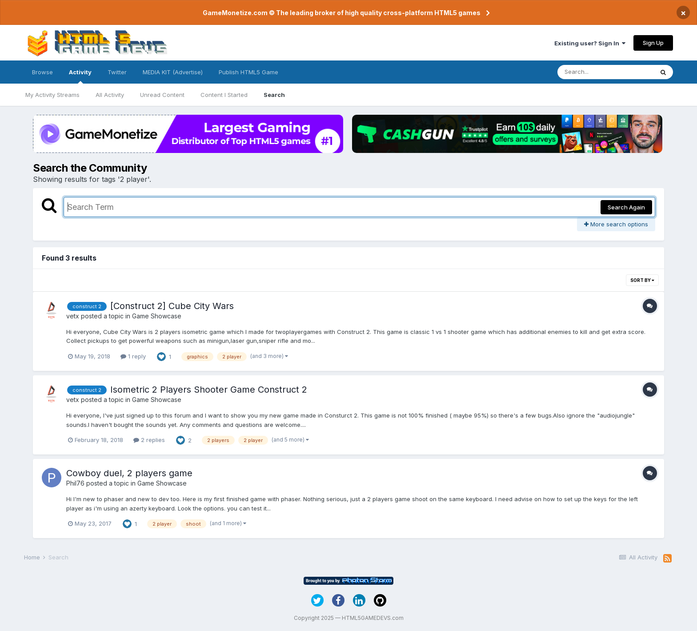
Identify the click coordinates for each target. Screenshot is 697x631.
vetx (72, 316)
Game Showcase (156, 316)
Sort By (642, 280)
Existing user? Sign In (589, 43)
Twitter (117, 72)
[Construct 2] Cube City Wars (172, 306)
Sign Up (653, 42)
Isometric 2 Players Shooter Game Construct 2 (208, 389)
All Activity (110, 94)
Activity (80, 76)
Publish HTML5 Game (248, 72)
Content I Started (224, 94)
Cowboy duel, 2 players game (129, 473)
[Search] (605, 72)
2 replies (149, 439)
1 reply (133, 356)
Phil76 (75, 483)
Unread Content (162, 94)
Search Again (626, 207)
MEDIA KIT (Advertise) (173, 72)
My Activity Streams (52, 94)
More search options (616, 224)
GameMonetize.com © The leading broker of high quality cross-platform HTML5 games (342, 12)
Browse (42, 72)
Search (274, 94)
